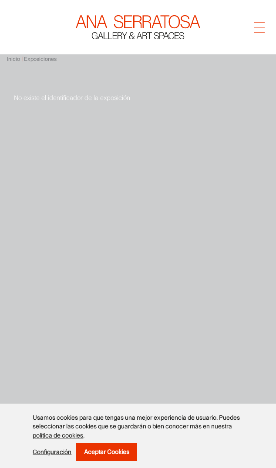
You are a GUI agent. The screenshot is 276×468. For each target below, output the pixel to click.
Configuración (52, 452)
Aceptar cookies (106, 452)
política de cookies (58, 435)
